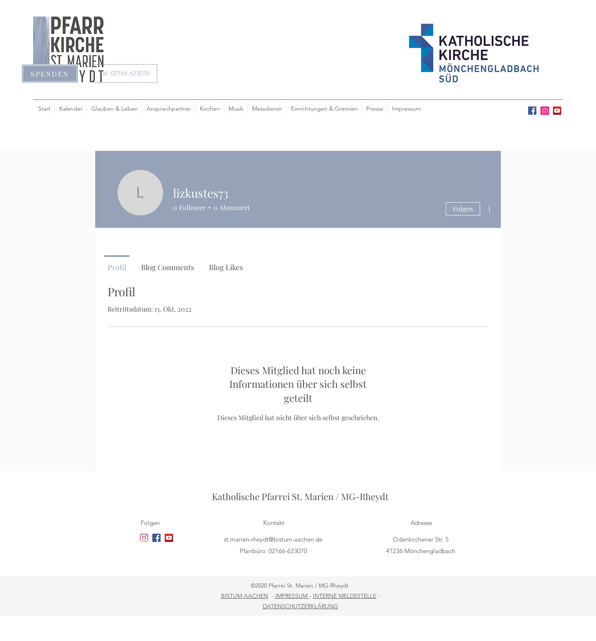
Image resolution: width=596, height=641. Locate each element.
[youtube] (557, 110)
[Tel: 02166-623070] (124, 73)
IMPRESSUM (292, 596)
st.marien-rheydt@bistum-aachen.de (273, 539)
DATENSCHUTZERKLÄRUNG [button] (300, 606)
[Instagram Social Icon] (545, 110)
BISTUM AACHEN (244, 596)
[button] (50, 73)
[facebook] (532, 110)
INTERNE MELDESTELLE (344, 596)
